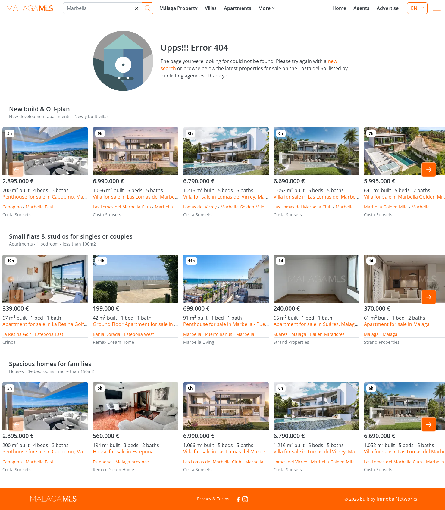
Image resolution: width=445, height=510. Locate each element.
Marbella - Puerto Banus (207, 334)
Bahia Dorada (106, 334)
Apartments (237, 8)
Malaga (371, 334)
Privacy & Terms (213, 499)
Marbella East (39, 207)
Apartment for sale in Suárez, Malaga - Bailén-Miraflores (337, 324)
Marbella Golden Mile (177, 207)
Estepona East (49, 334)
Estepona (102, 462)
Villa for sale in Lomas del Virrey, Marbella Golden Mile (244, 196)
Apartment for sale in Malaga (397, 324)
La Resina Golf (16, 334)
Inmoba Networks (397, 499)
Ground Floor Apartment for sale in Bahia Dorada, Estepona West (167, 324)
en (415, 8)
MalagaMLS (30, 8)
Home (339, 8)
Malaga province (132, 462)
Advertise (388, 8)
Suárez (280, 334)
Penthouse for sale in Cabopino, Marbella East (54, 196)
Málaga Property (178, 8)
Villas (211, 8)
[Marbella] (102, 8)
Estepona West (139, 334)
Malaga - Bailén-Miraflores (318, 334)
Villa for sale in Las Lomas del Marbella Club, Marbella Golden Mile (167, 196)
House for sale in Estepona (123, 451)
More (264, 8)
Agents (361, 8)
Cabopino (12, 207)
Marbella (421, 207)
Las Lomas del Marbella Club (122, 207)
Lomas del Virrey (200, 207)
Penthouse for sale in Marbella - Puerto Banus (235, 324)
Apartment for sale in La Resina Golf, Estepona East (60, 324)
